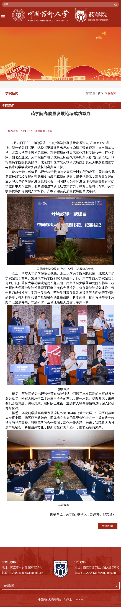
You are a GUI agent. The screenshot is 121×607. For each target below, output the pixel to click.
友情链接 (9, 585)
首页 (100, 93)
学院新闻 (110, 93)
